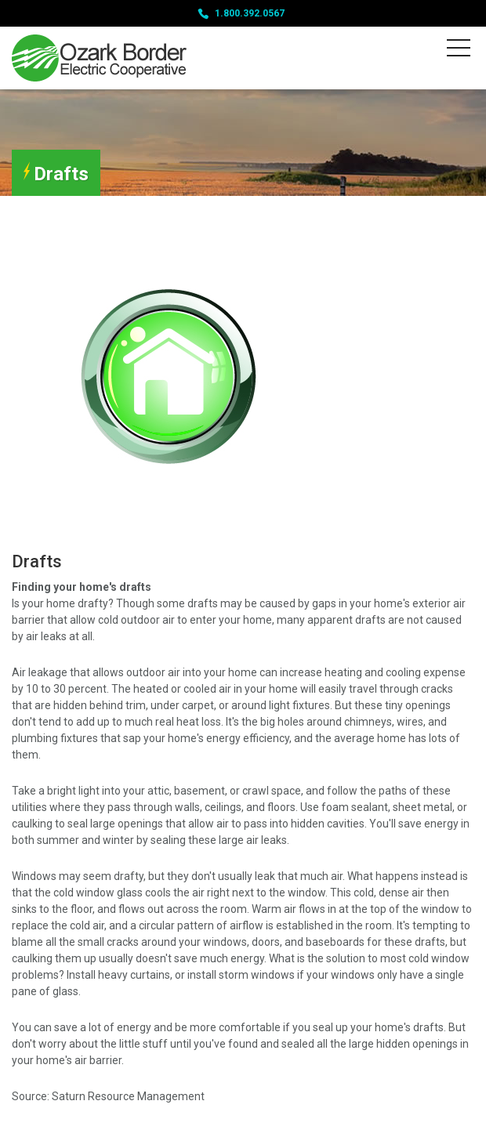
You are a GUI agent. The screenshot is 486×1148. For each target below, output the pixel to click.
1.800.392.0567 (250, 13)
